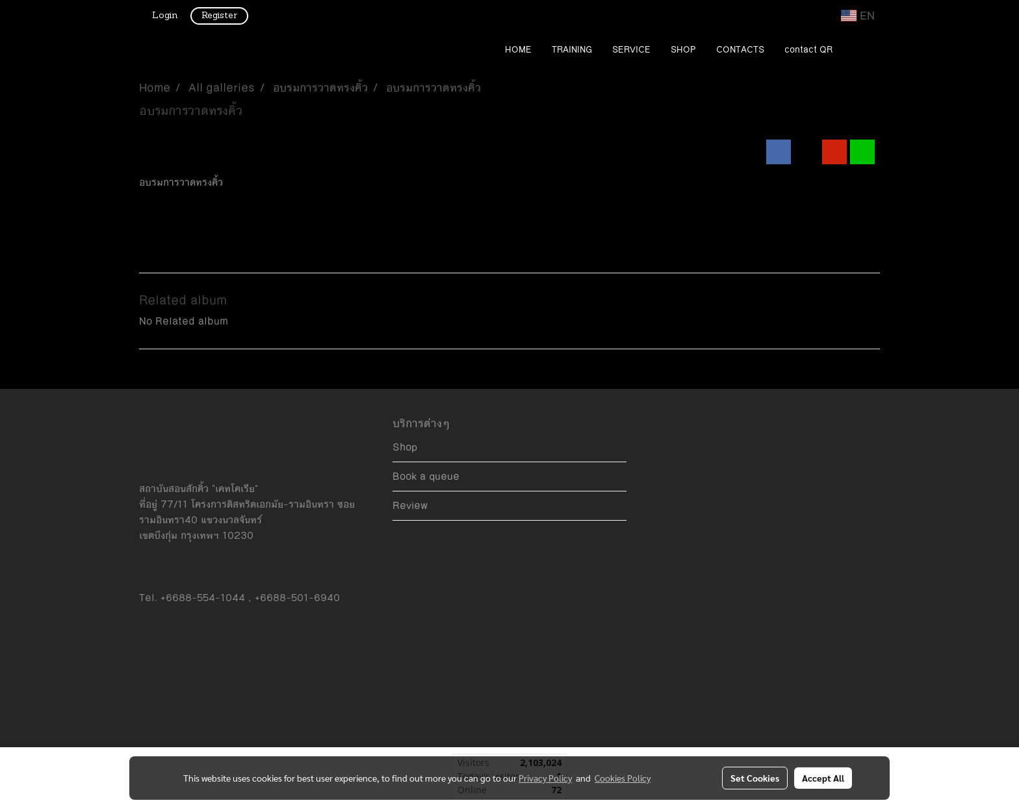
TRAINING (572, 49)
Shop (405, 447)
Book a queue (426, 476)
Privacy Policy (545, 778)
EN (858, 15)
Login (164, 16)
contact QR (808, 49)
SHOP (683, 49)
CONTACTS (740, 49)
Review (410, 505)
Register (219, 16)
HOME (518, 49)
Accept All (823, 778)
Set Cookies (754, 778)
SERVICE (631, 49)
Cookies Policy (623, 778)
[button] (862, 50)
